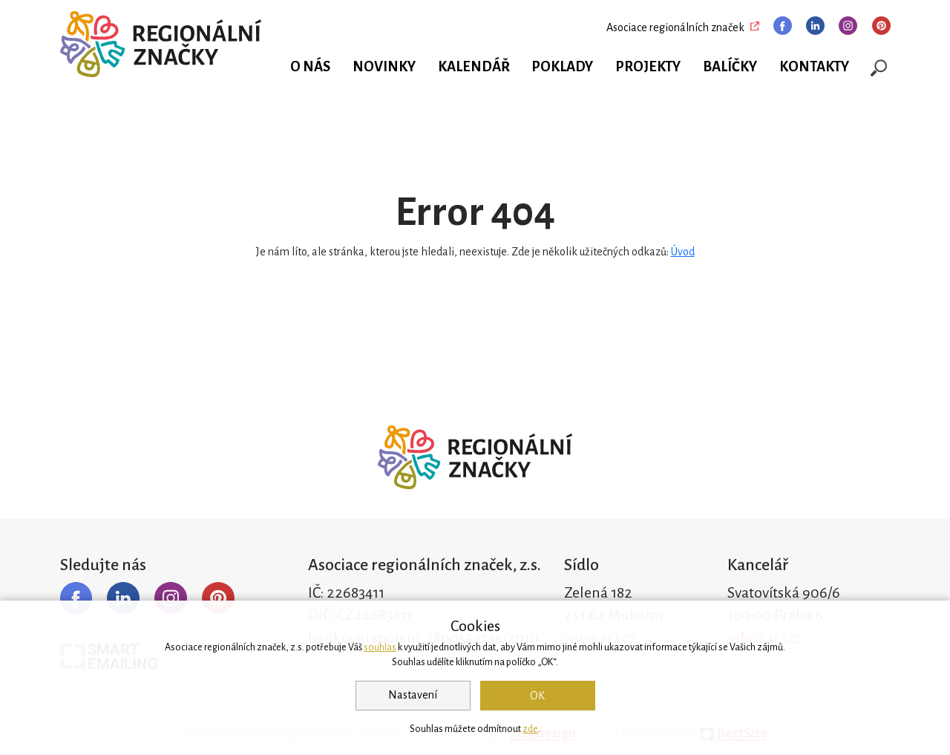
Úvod (683, 252)
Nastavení (412, 695)
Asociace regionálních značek (675, 27)
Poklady (562, 66)
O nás (310, 66)
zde (530, 729)
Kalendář (474, 66)
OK (537, 696)
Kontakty (814, 66)
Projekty (648, 66)
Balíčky (730, 66)
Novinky (384, 66)
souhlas (380, 647)
